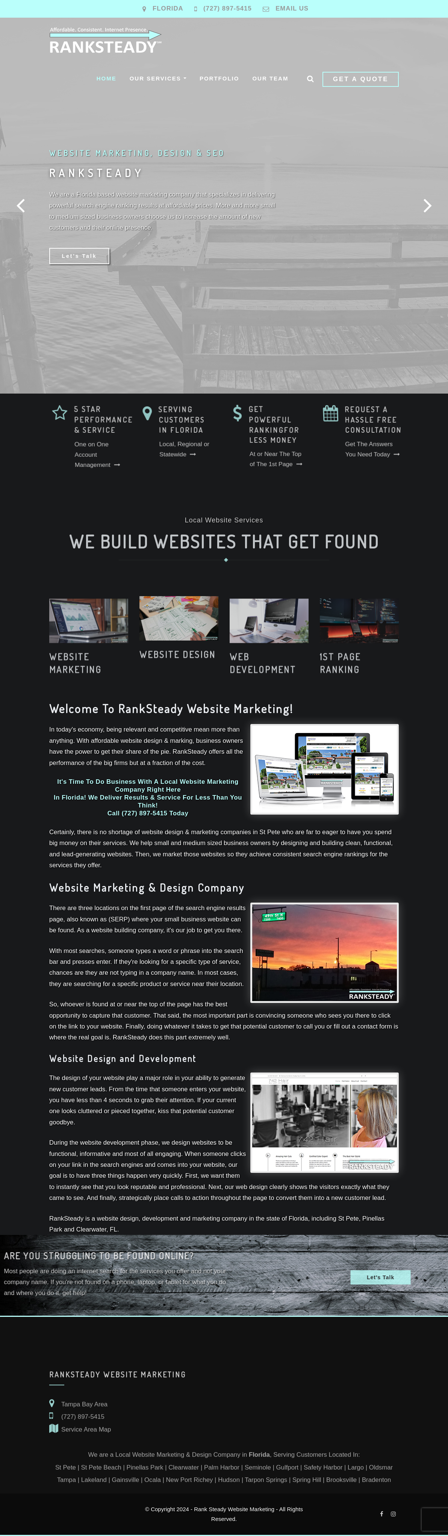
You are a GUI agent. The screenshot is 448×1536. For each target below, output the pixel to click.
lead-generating (84, 854)
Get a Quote (360, 79)
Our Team (270, 78)
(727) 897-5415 (227, 8)
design (181, 1142)
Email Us (292, 8)
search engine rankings (335, 854)
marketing (205, 832)
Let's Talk (79, 258)
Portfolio (219, 78)
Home (107, 78)
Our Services (158, 78)
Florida (168, 8)
